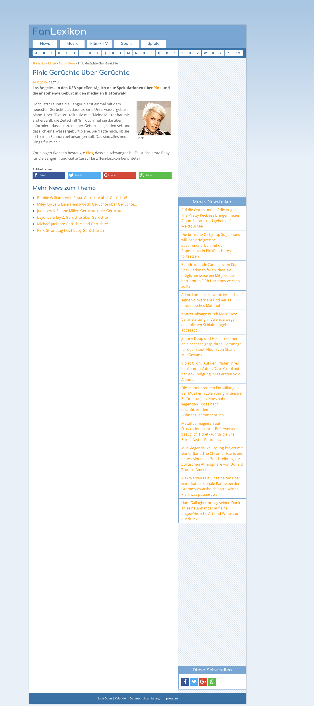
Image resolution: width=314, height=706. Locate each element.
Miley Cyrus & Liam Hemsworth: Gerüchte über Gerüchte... (87, 204)
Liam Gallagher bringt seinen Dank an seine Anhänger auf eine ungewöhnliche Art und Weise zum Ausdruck (211, 510)
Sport (126, 44)
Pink (157, 87)
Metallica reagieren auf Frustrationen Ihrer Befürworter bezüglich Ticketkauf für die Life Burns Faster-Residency (208, 431)
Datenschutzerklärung (145, 698)
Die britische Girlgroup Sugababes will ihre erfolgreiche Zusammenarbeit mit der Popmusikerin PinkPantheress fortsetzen (210, 245)
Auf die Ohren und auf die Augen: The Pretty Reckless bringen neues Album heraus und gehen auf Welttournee (210, 218)
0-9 (238, 53)
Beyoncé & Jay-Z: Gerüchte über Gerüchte (72, 217)
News (45, 44)
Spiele (153, 44)
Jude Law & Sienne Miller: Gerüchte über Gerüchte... (81, 210)
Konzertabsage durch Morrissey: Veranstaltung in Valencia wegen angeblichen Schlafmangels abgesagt (209, 322)
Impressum (170, 698)
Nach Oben (104, 698)
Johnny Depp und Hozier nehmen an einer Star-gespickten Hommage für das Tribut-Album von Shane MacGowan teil (211, 346)
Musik (72, 44)
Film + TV (99, 44)
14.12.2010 (40, 82)
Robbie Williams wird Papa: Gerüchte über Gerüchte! (82, 197)
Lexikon (59, 32)
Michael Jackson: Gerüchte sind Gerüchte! (72, 223)
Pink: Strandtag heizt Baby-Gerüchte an (70, 230)
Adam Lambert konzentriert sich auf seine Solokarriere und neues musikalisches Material (212, 300)
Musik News (67, 63)
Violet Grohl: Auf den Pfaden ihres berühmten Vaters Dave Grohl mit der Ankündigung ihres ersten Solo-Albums (211, 371)
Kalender (121, 698)
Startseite (39, 63)
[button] (49, 175)
